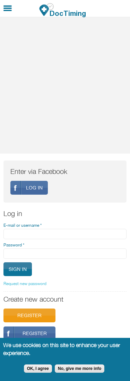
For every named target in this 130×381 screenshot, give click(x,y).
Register (29, 315)
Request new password (24, 283)
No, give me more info (79, 368)
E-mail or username (22, 225)
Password (13, 245)
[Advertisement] (65, 85)
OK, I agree (38, 368)
